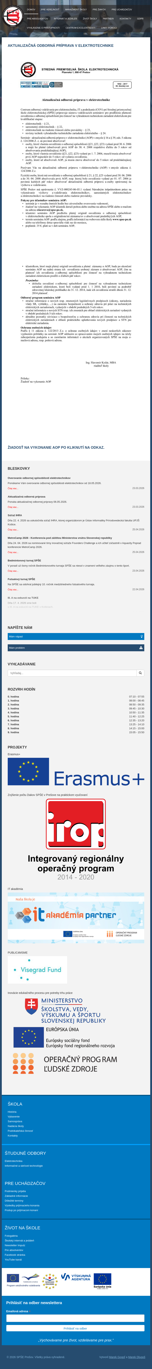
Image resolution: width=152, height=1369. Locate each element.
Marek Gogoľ (117, 1357)
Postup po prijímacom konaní (21, 1210)
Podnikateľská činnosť (20, 1130)
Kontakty (125, 18)
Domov (31, 9)
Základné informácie (16, 1195)
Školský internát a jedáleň (19, 1240)
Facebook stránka (15, 1254)
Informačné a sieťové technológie (24, 1165)
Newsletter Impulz (15, 1245)
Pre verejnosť (50, 9)
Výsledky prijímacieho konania (22, 1205)
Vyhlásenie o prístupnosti (43, 28)
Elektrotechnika (13, 1161)
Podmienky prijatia (15, 1191)
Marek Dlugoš (136, 1357)
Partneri (108, 18)
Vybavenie (14, 1116)
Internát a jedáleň (65, 18)
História (12, 1111)
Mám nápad (76, 636)
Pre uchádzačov (122, 9)
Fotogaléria (11, 1235)
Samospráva (15, 1121)
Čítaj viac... (13, 488)
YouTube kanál (13, 1259)
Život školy (90, 18)
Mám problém (76, 647)
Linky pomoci (109, 28)
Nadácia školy (16, 1126)
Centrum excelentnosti (80, 28)
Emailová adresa (18, 1311)
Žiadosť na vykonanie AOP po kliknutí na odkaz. (56, 448)
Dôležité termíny (14, 1200)
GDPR (140, 18)
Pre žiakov (99, 9)
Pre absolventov (37, 18)
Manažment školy (76, 9)
